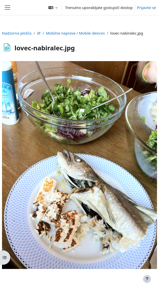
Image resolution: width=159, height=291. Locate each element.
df (38, 33)
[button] (53, 7)
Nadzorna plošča (17, 33)
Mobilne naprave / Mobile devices (75, 33)
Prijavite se (146, 7)
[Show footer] (147, 279)
